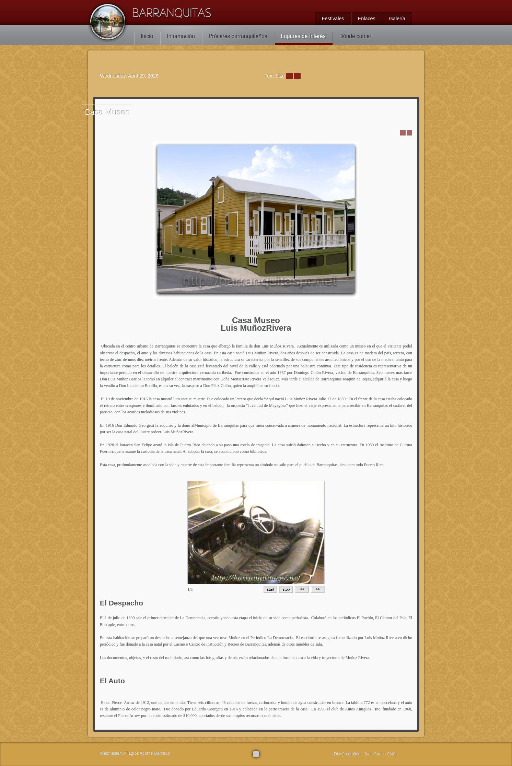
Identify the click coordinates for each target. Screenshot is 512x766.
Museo (107, 112)
